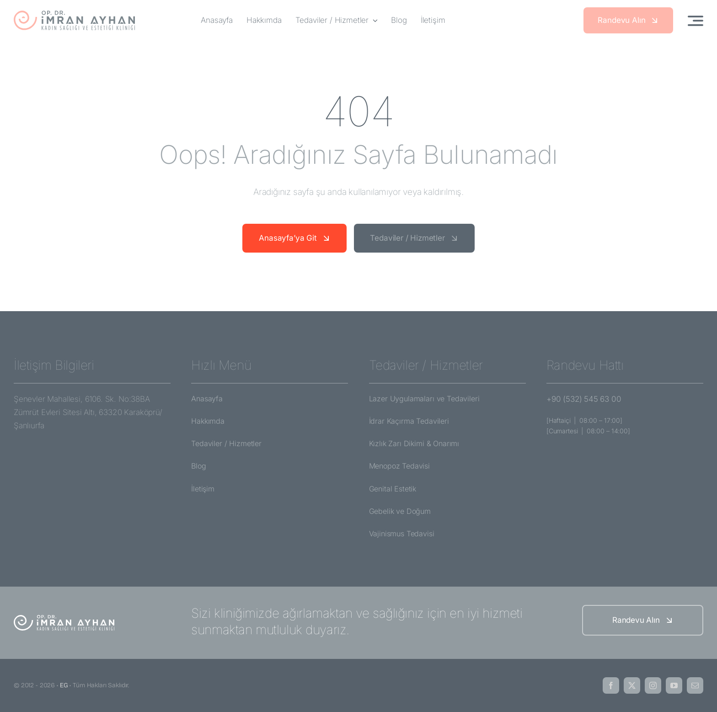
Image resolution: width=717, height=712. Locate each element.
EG (64, 685)
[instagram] (653, 685)
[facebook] (611, 685)
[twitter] (632, 685)
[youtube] (674, 685)
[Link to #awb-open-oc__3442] (695, 21)
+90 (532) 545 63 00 (583, 399)
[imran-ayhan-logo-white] (64, 618)
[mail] (695, 685)
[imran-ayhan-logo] (74, 13)
